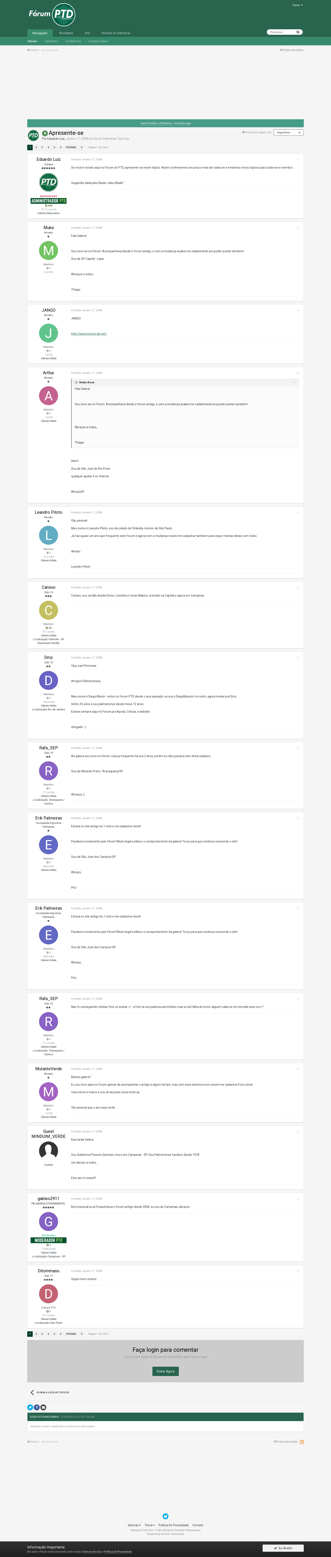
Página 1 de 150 (98, 147)
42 (299, 132)
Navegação (40, 33)
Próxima (71, 147)
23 (49, 627)
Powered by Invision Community (165, 1534)
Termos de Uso (92, 1551)
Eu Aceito (283, 1549)
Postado (85, 159)
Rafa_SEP (48, 747)
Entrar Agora (165, 1371)
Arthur (48, 372)
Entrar (298, 5)
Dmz (48, 657)
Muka (48, 227)
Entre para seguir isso (258, 132)
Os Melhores (73, 41)
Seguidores (283, 132)
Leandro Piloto (48, 512)
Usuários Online (98, 41)
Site (87, 33)
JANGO (49, 310)
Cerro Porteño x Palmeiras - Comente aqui (166, 123)
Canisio (49, 587)
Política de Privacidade (118, 1551)
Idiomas (134, 1525)
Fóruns (32, 41)
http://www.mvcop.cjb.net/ (87, 333)
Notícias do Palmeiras (116, 33)
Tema (150, 1525)
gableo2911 (49, 1198)
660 (48, 205)
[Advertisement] (165, 87)
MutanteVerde (48, 1068)
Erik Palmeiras (48, 818)
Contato (198, 1525)
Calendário (51, 41)
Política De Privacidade (174, 1525)
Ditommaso (49, 1270)
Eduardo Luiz (56, 138)
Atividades (66, 33)
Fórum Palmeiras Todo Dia (111, 138)
